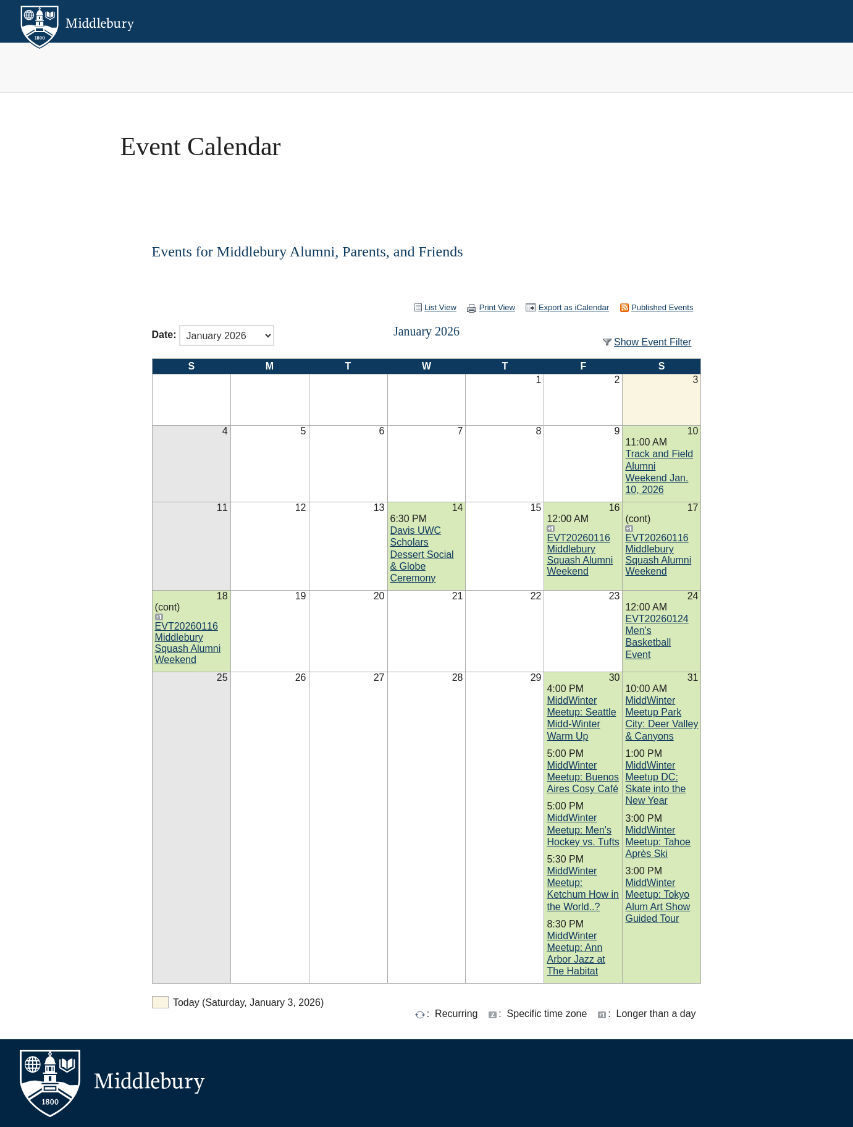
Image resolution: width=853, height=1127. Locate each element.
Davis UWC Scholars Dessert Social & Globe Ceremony (422, 554)
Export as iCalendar (574, 307)
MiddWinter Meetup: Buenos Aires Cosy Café (583, 777)
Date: (164, 335)
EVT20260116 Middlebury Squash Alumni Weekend (580, 554)
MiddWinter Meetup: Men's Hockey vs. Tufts (583, 829)
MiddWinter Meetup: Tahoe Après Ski (658, 842)
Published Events (662, 307)
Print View (497, 307)
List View (440, 307)
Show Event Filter (652, 342)
